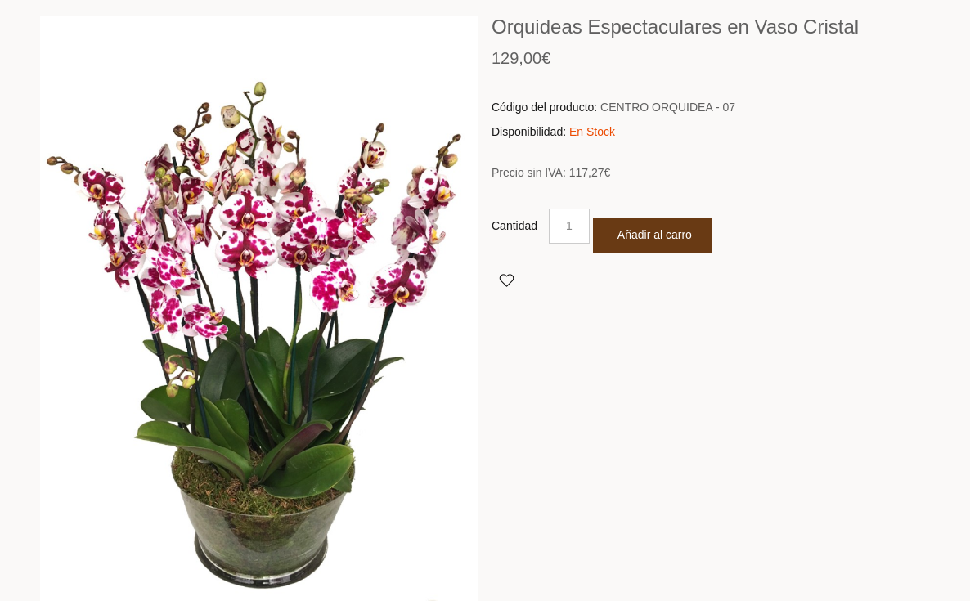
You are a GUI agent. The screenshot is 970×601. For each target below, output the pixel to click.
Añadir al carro (654, 234)
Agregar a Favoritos (506, 279)
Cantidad (514, 225)
